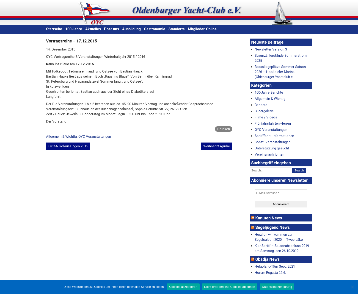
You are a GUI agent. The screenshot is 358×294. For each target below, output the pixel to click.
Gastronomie (154, 29)
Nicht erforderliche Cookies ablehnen (229, 286)
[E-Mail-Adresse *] (281, 193)
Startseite (54, 29)
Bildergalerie (264, 111)
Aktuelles (93, 29)
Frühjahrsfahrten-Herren (273, 123)
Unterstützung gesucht (272, 148)
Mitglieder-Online (202, 29)
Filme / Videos (266, 117)
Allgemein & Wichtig (61, 136)
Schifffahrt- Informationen (274, 136)
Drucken (223, 129)
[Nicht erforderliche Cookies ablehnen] (352, 287)
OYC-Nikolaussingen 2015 (68, 146)
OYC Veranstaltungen (94, 136)
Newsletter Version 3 (271, 49)
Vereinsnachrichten (269, 154)
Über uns (111, 29)
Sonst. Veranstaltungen (272, 142)
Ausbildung (131, 29)
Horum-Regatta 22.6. (270, 273)
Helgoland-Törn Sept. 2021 (275, 266)
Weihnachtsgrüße (216, 146)
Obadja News (267, 259)
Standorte (176, 29)
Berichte (261, 105)
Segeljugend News (272, 227)
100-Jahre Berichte (269, 92)
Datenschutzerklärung (277, 286)
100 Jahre (73, 29)
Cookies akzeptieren (183, 286)
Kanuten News (268, 218)
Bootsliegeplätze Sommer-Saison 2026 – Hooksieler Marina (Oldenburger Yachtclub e (280, 72)
